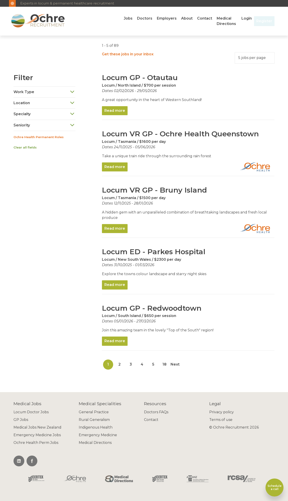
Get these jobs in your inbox (127, 54)
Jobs (128, 18)
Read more (114, 110)
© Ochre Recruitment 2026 (234, 427)
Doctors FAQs (156, 412)
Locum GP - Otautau (140, 77)
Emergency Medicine (98, 435)
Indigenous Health (95, 427)
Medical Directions (226, 21)
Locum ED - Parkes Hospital (153, 251)
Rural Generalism (94, 420)
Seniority (44, 125)
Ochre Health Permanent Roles (39, 137)
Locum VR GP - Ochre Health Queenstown (180, 133)
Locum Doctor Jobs (31, 412)
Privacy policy (221, 412)
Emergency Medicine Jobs (37, 435)
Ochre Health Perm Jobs (36, 442)
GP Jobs (21, 420)
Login (246, 18)
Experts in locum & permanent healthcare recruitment (67, 3)
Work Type (44, 92)
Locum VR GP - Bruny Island (154, 190)
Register (264, 21)
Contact (204, 18)
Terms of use (220, 420)
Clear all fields (25, 147)
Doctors (144, 18)
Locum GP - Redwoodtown (151, 308)
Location (44, 103)
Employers (167, 18)
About (187, 18)
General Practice (94, 412)
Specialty (44, 114)
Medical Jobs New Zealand (37, 427)
